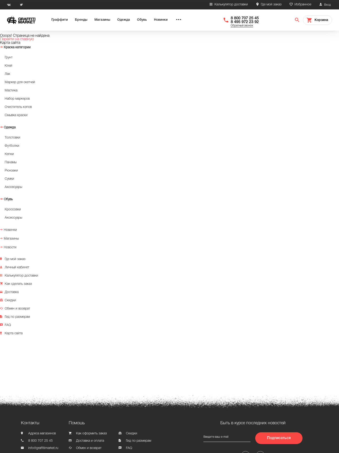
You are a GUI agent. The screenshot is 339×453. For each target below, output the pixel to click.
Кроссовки (13, 209)
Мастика (11, 90)
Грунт (8, 57)
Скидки (10, 300)
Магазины (102, 19)
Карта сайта (14, 333)
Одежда (123, 19)
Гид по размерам (17, 316)
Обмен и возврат (17, 308)
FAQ (8, 325)
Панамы (10, 162)
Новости (10, 247)
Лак (7, 74)
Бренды (81, 19)
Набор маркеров (17, 98)
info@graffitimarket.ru (43, 448)
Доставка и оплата (90, 440)
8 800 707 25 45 (245, 18)
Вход (327, 5)
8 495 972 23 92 (245, 22)
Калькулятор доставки (231, 4)
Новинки (161, 19)
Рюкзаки (11, 170)
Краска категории (17, 47)
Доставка (12, 292)
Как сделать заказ (18, 284)
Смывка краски (16, 115)
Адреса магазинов (42, 433)
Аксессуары (13, 217)
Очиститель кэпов (18, 107)
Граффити (59, 19)
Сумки (9, 178)
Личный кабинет (17, 267)
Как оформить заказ (91, 433)
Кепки (9, 154)
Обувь (142, 19)
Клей (8, 65)
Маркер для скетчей (20, 82)
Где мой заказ (271, 4)
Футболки (12, 145)
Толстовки (12, 137)
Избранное (303, 4)
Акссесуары (13, 187)
